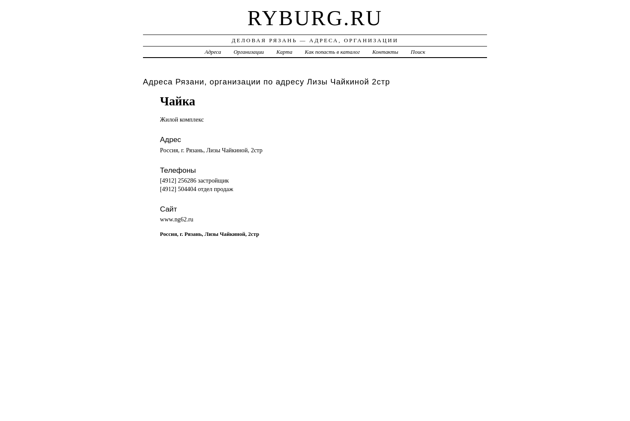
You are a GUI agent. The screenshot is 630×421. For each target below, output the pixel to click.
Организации (248, 52)
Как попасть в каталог (332, 52)
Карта (284, 52)
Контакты (385, 52)
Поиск (418, 52)
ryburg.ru (315, 18)
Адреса (213, 52)
